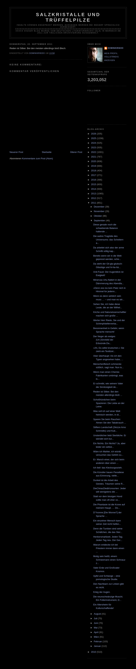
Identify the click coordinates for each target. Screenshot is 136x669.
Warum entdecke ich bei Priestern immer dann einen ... (108, 548)
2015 (94, 184)
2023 (94, 147)
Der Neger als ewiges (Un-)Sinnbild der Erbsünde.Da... (104, 340)
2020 (94, 161)
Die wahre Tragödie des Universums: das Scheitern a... (108, 239)
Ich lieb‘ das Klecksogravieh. (107, 467)
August (98, 613)
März (97, 637)
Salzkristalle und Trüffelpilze (68, 17)
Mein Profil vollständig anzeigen (111, 56)
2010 (94, 652)
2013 (94, 193)
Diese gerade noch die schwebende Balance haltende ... (105, 228)
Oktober (98, 216)
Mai (96, 627)
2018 (94, 170)
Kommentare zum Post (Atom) (37, 158)
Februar (98, 641)
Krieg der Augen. (101, 592)
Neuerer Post (16, 152)
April (96, 632)
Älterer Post (76, 152)
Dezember (99, 206)
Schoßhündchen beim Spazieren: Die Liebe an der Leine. (108, 403)
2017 (94, 175)
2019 (94, 166)
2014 (94, 189)
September (100, 220)
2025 (94, 138)
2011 (94, 202)
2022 (94, 152)
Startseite (47, 152)
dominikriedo (115, 48)
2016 (94, 179)
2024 (94, 143)
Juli (96, 618)
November (99, 211)
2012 (94, 198)
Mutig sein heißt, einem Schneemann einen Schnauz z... (109, 559)
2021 (94, 156)
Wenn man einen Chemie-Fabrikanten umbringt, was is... (108, 375)
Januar (97, 646)
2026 (94, 133)
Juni (96, 623)
